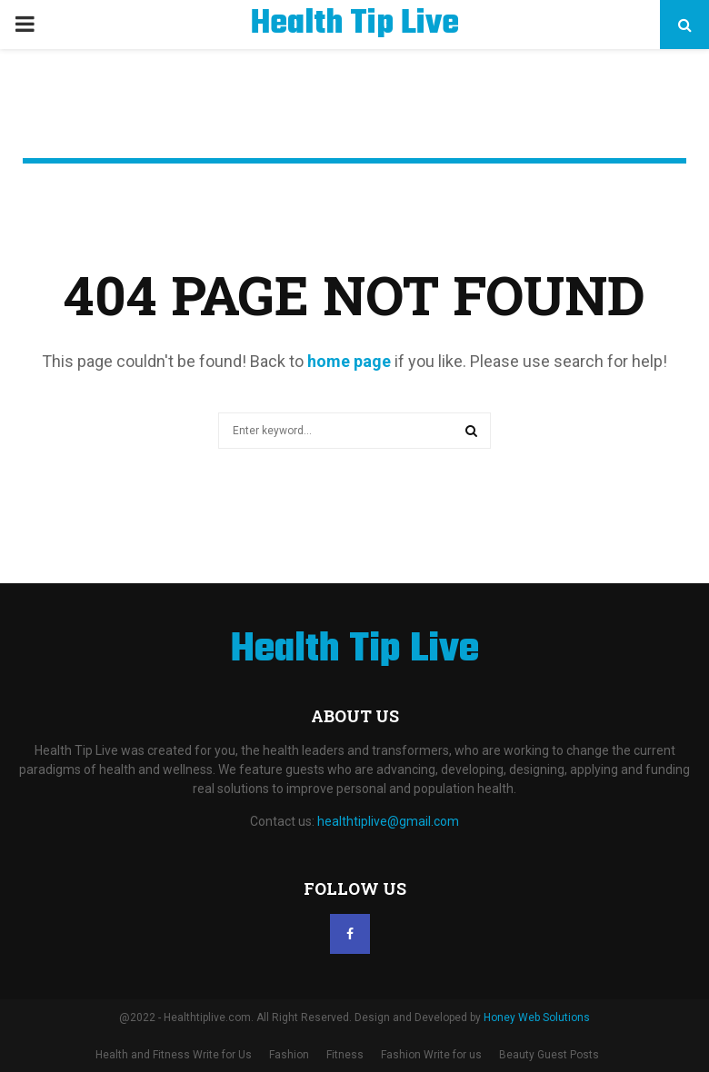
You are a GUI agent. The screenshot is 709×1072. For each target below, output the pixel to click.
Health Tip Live (355, 24)
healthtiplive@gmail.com (388, 821)
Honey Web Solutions (537, 1017)
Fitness (345, 1054)
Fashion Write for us (431, 1054)
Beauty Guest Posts (549, 1054)
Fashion (289, 1054)
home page (349, 361)
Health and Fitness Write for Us (173, 1054)
